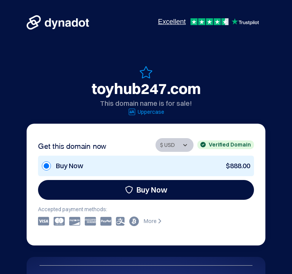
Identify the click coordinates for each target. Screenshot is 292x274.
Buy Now (146, 189)
